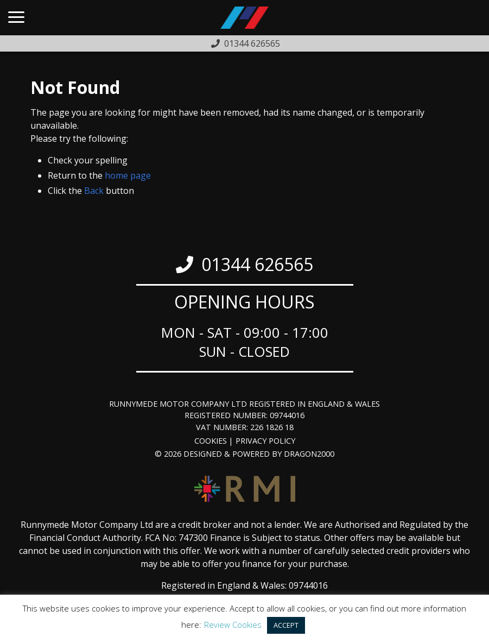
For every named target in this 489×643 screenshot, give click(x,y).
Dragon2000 (309, 454)
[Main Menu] (16, 18)
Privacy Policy (265, 441)
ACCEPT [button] (286, 625)
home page (128, 175)
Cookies (210, 441)
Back (94, 191)
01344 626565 (257, 264)
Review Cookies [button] (233, 624)
